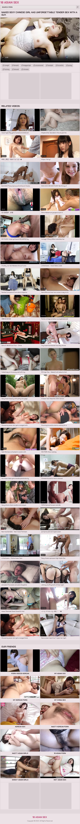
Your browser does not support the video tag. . (40, 40)
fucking (6, 69)
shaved (16, 69)
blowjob (16, 65)
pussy (70, 65)
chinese (26, 69)
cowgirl (6, 65)
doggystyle (27, 65)
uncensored (39, 65)
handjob (50, 65)
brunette (60, 65)
